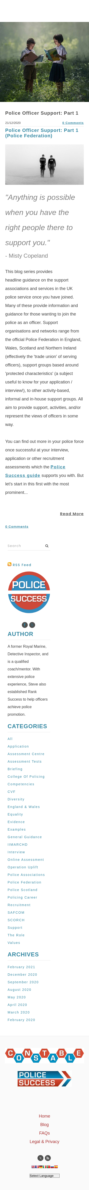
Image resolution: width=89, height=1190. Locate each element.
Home (44, 1116)
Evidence (16, 822)
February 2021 (21, 967)
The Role (16, 935)
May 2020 (17, 997)
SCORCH (16, 920)
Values (14, 943)
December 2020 (22, 974)
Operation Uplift (23, 867)
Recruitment (19, 905)
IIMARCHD (18, 844)
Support (15, 927)
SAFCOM (16, 912)
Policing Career (22, 897)
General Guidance (25, 837)
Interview (16, 852)
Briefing (15, 769)
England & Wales (24, 807)
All (10, 739)
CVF (12, 792)
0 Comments (73, 123)
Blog (44, 1124)
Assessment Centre (26, 754)
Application (18, 746)
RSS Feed (20, 565)
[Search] (29, 546)
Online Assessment (26, 860)
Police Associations (26, 875)
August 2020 (20, 990)
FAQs (44, 1133)
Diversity (16, 799)
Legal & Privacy (44, 1141)
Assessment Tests (25, 761)
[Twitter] (32, 625)
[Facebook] (25, 625)
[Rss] (48, 1158)
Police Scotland (23, 890)
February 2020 (21, 1020)
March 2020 (19, 1012)
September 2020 (23, 982)
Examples (17, 829)
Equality (15, 814)
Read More (72, 514)
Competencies (21, 784)
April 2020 (17, 1005)
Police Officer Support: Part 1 (42, 113)
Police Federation (25, 882)
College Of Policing (26, 776)
